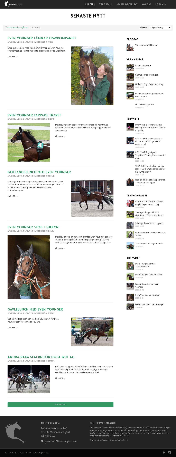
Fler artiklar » (60, 404)
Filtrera (144, 27)
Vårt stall (105, 4)
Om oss (146, 4)
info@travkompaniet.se (64, 441)
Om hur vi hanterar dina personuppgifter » (109, 440)
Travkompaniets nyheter (16, 27)
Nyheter (90, 4)
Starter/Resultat (127, 4)
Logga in (160, 4)
